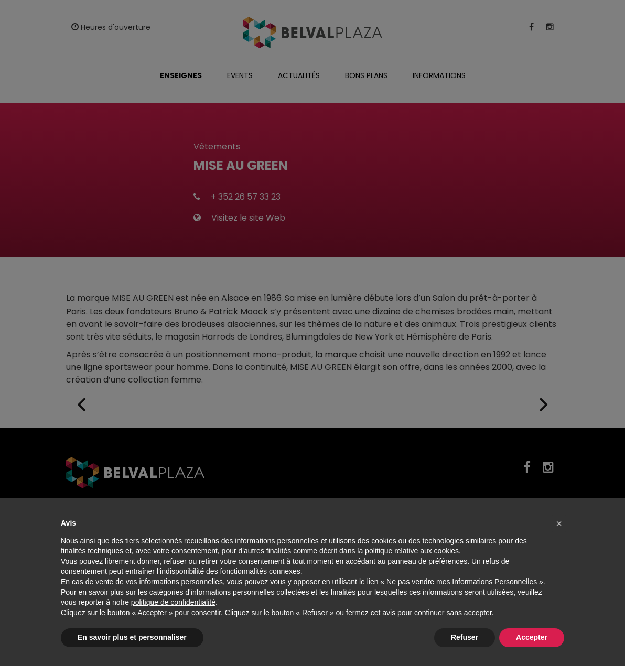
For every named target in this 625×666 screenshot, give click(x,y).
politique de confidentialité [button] (173, 602)
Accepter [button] (531, 637)
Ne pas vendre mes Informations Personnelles (461, 581)
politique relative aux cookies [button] (412, 551)
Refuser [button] (464, 637)
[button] (559, 523)
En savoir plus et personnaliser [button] (132, 637)
